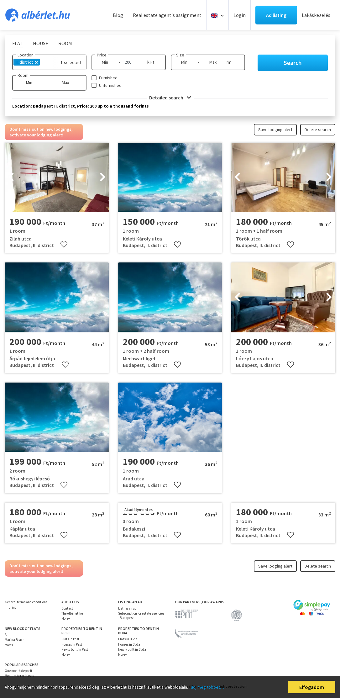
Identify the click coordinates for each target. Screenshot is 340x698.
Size (180, 55)
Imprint (10, 607)
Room (23, 75)
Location (26, 55)
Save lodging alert (275, 129)
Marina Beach (14, 639)
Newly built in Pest (74, 649)
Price (102, 55)
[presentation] (11, 177)
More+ (65, 618)
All (6, 634)
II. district (27, 62)
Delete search (318, 129)
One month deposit (18, 671)
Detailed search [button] (170, 97)
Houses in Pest (71, 644)
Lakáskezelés (316, 15)
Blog (118, 15)
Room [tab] (65, 43)
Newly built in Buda (132, 649)
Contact (67, 608)
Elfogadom (311, 687)
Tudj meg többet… (206, 687)
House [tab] (40, 43)
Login (239, 15)
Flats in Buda (127, 639)
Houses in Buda (129, 644)
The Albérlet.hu (72, 613)
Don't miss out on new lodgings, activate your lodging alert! (41, 132)
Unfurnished (110, 85)
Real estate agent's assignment (167, 15)
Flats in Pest (70, 639)
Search (293, 62)
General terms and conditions (26, 602)
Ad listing (276, 15)
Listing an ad (127, 608)
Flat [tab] (17, 43)
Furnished (108, 78)
